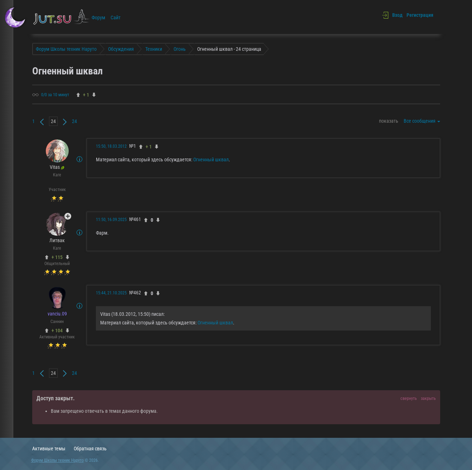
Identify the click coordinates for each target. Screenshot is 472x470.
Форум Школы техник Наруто (57, 460)
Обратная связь (90, 448)
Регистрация (420, 15)
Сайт (116, 17)
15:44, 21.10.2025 (111, 292)
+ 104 (57, 330)
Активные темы (48, 448)
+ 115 (57, 257)
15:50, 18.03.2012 (111, 146)
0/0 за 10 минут (55, 94)
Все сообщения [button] (422, 121)
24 (74, 121)
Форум (98, 17)
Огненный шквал (211, 159)
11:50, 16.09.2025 (111, 219)
